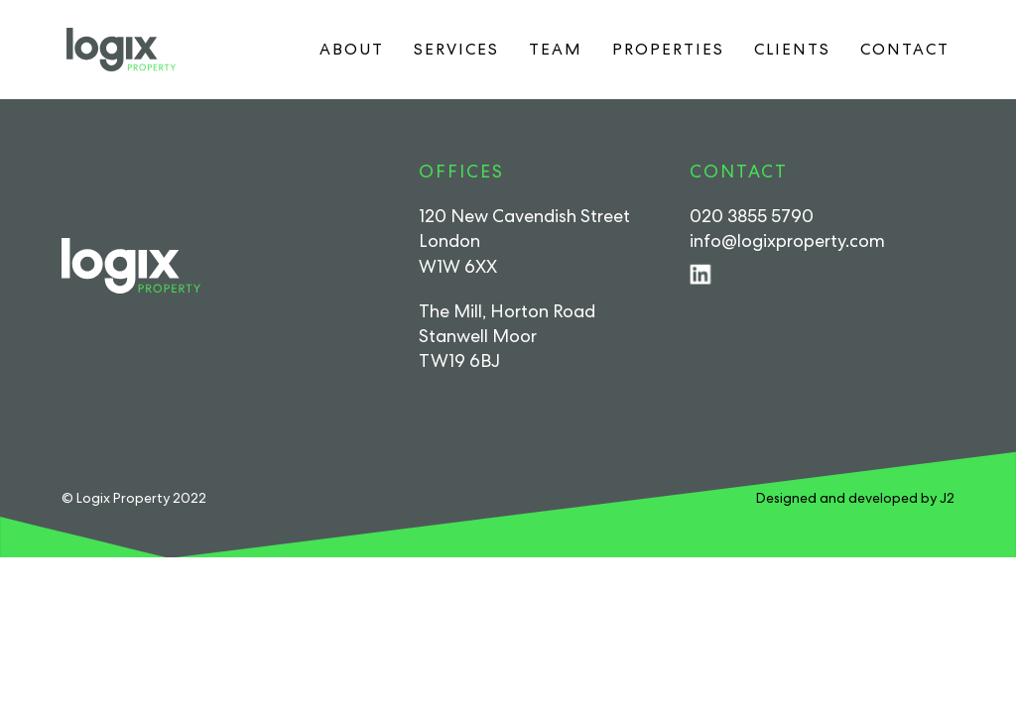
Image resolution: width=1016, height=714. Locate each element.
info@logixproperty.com (787, 240)
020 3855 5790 (752, 215)
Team (555, 49)
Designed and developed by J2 (855, 498)
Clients (792, 49)
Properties (668, 49)
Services (456, 49)
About (351, 49)
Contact (905, 49)
